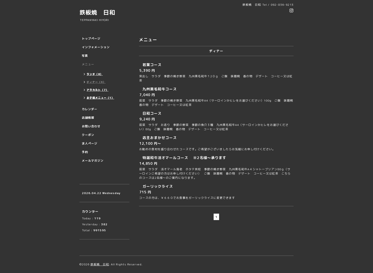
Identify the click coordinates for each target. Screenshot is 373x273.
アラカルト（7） (97, 90)
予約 (85, 152)
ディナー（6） (96, 82)
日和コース (152, 113)
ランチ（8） (95, 74)
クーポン (88, 135)
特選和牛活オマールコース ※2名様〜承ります (184, 157)
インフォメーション (96, 47)
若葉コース (152, 64)
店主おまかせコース (159, 137)
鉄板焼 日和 (97, 12)
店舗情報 (88, 118)
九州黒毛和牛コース (159, 89)
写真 (85, 56)
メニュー (88, 64)
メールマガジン (92, 161)
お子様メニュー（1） (100, 98)
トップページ (91, 38)
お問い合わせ (91, 126)
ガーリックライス (157, 186)
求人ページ (89, 143)
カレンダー (89, 109)
